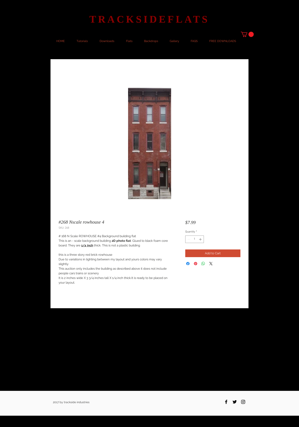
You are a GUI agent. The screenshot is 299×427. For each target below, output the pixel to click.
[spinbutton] (194, 239)
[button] (247, 34)
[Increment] (200, 239)
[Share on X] (210, 263)
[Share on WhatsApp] (203, 263)
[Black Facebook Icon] (226, 402)
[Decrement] (188, 239)
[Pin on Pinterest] (195, 263)
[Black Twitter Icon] (234, 402)
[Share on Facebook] (187, 263)
